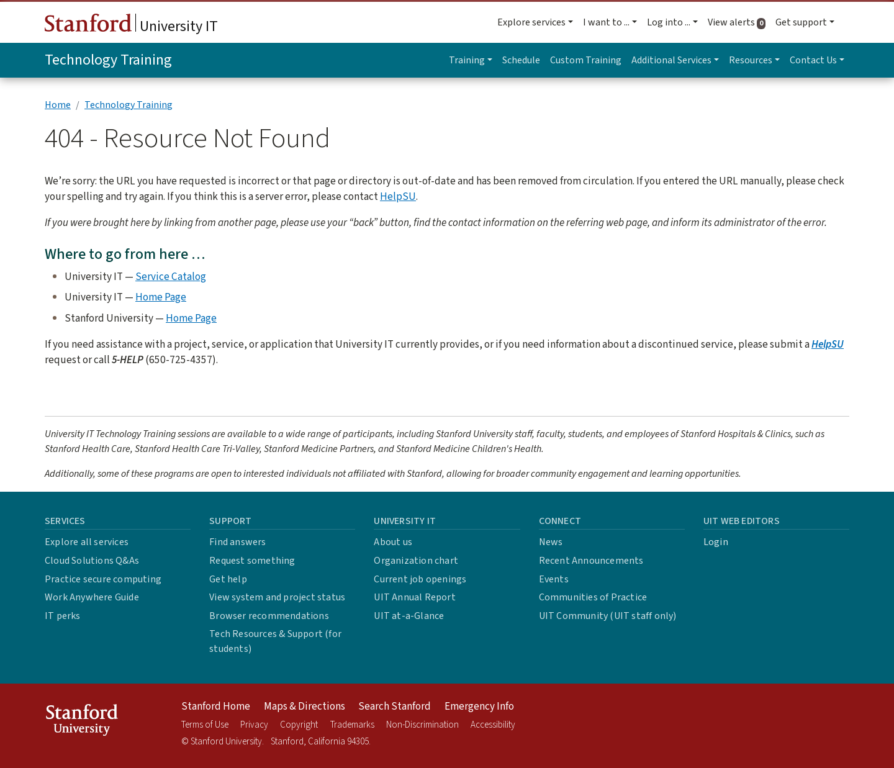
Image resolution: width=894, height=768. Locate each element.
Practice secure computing (103, 579)
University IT (131, 25)
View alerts (739, 22)
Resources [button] (750, 60)
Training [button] (467, 60)
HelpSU (398, 196)
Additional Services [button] (671, 60)
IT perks (63, 616)
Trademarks (352, 724)
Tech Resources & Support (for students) (275, 641)
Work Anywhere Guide (92, 597)
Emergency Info (479, 706)
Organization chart (416, 560)
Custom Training (585, 60)
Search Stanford (394, 706)
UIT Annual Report (414, 597)
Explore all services (87, 542)
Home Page (160, 297)
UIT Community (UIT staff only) (608, 616)
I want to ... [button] (606, 22)
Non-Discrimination (422, 724)
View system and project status (277, 597)
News (551, 542)
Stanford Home (215, 706)
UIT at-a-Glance (409, 616)
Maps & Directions (304, 706)
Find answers (237, 542)
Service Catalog (170, 276)
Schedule (521, 60)
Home (58, 105)
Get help (228, 579)
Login (715, 542)
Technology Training (108, 60)
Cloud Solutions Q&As (92, 560)
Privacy (254, 724)
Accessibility (493, 724)
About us (393, 542)
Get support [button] (801, 22)
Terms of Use (204, 724)
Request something (252, 560)
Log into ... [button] (668, 22)
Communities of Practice (593, 597)
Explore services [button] (531, 22)
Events (554, 579)
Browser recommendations (269, 616)
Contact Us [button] (813, 60)
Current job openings (420, 579)
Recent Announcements (591, 560)
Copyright (299, 724)
